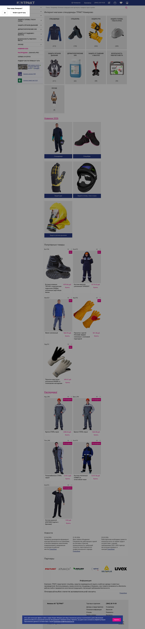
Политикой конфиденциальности (64, 621)
